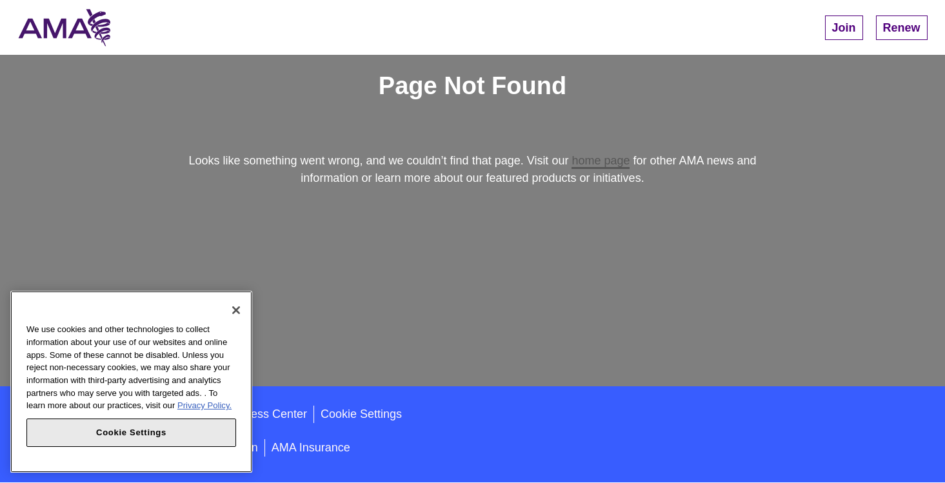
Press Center (273, 414)
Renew (901, 27)
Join (844, 27)
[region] (131, 382)
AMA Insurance (311, 447)
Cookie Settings (361, 414)
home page (601, 160)
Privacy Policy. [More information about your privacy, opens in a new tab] (204, 405)
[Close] (236, 310)
